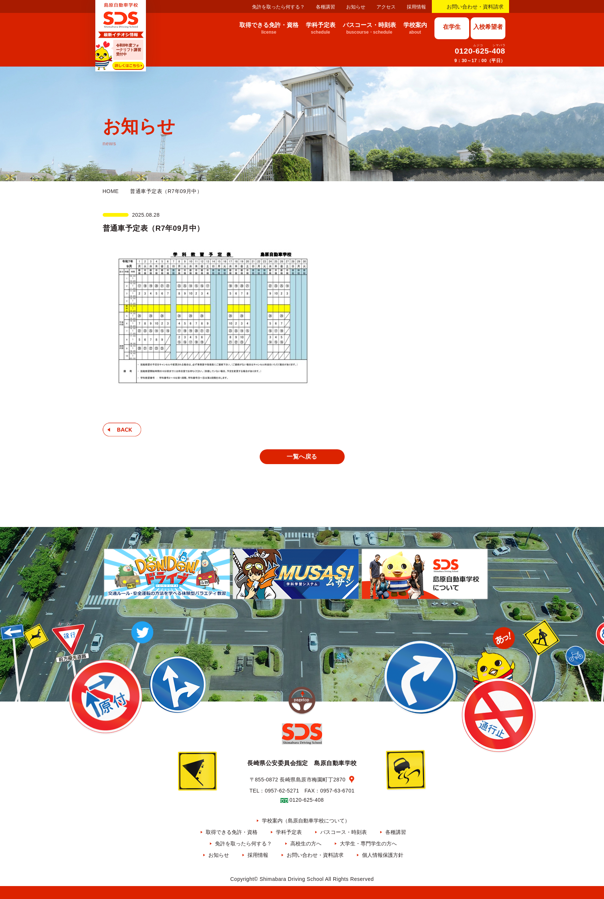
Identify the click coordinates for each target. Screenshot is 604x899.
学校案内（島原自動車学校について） (306, 821)
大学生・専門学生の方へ (368, 843)
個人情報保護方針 (382, 855)
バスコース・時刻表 (343, 832)
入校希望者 (488, 27)
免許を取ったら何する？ (278, 6)
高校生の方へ (305, 843)
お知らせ (355, 6)
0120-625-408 (480, 51)
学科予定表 (289, 832)
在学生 (452, 27)
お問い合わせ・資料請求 (475, 7)
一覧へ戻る (302, 456)
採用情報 (416, 6)
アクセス (386, 6)
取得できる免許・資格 (231, 832)
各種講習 (325, 6)
